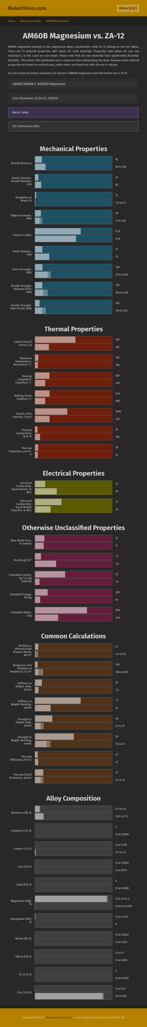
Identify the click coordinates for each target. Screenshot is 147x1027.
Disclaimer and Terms (59, 1017)
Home (11, 21)
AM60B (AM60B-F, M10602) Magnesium (39, 84)
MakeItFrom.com (27, 8)
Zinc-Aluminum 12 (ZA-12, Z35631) (35, 98)
